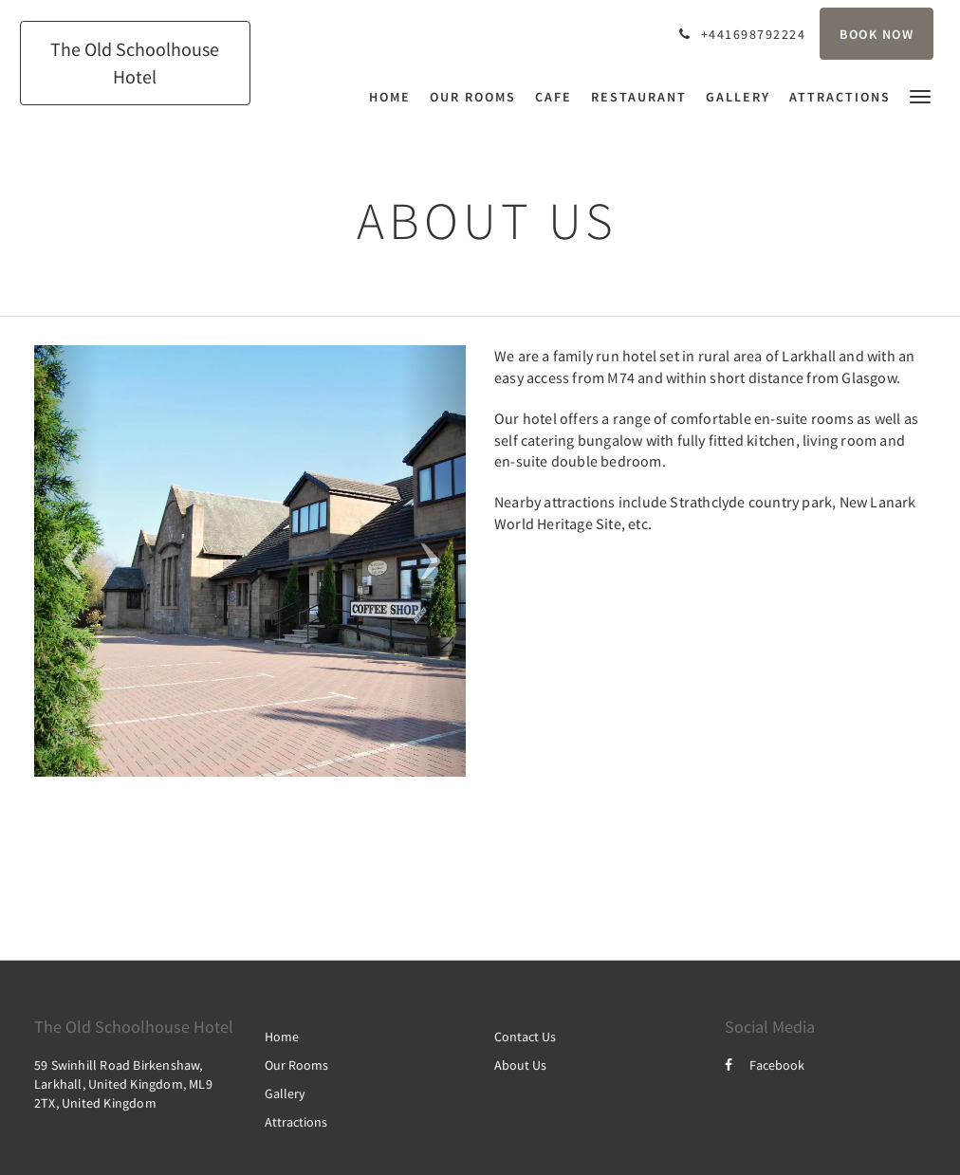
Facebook (764, 1065)
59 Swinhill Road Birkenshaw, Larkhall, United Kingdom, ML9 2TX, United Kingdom (123, 1083)
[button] (920, 95)
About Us (520, 1065)
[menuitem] (394, 96)
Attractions (296, 1121)
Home (282, 1036)
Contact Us (525, 1036)
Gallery (285, 1093)
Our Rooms (296, 1065)
